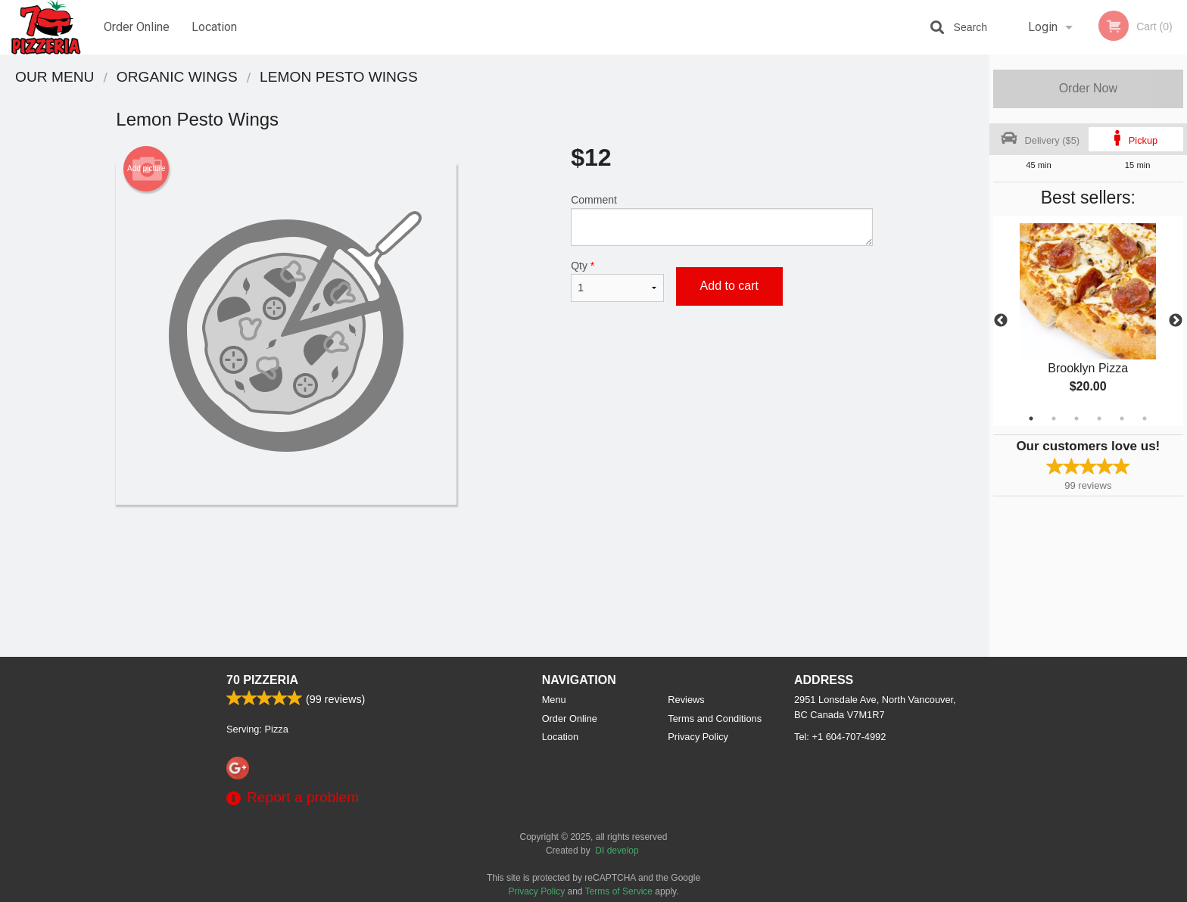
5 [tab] (1121, 418)
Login (1043, 27)
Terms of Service (619, 891)
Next (1175, 320)
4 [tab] (1099, 418)
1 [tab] (1031, 418)
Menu (554, 699)
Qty (617, 281)
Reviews (686, 699)
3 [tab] (1076, 418)
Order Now (1088, 88)
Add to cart (729, 285)
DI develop (616, 850)
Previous (1000, 320)
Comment (722, 220)
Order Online (137, 27)
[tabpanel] (1088, 320)
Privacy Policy (698, 736)
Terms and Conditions (715, 718)
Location (214, 27)
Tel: (840, 736)
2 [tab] (1053, 418)
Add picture (146, 168)
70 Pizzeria (262, 679)
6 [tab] (1144, 418)
